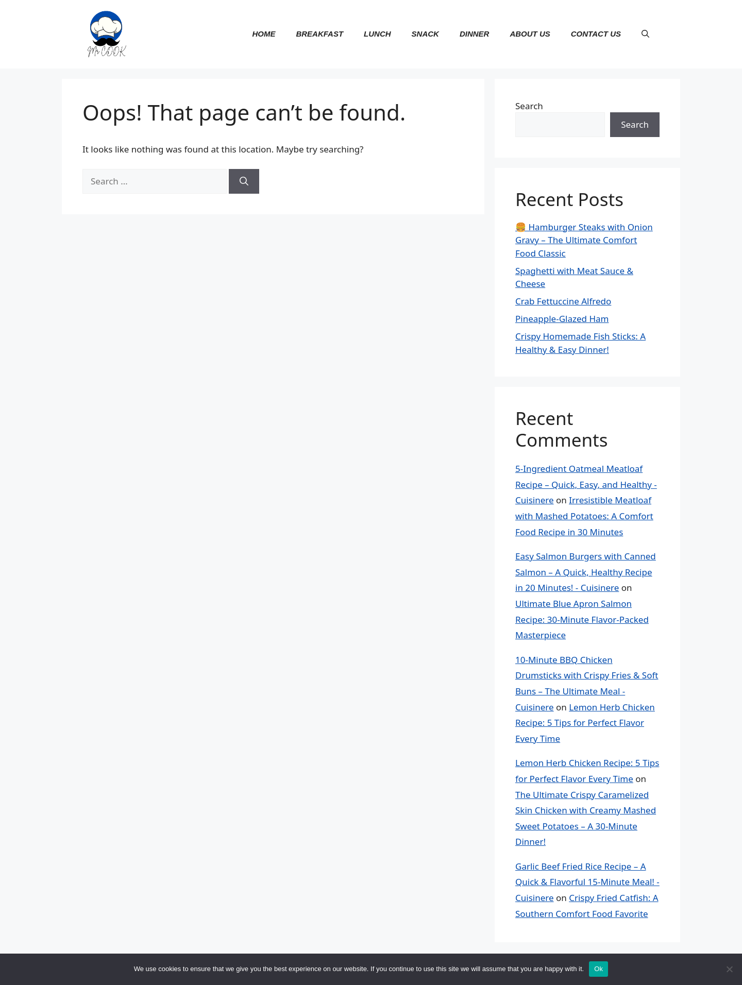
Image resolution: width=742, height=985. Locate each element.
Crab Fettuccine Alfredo (563, 301)
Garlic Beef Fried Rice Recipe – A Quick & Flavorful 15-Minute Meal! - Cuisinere (587, 882)
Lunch (377, 33)
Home (263, 33)
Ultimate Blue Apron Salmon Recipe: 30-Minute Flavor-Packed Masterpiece (582, 619)
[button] (645, 34)
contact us (596, 33)
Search (529, 106)
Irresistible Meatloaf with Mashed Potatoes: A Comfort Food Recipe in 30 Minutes (584, 515)
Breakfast (319, 33)
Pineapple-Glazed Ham (562, 319)
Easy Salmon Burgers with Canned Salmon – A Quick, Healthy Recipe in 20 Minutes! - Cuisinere (585, 571)
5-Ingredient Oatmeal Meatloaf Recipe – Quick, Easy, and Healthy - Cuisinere (586, 484)
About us (530, 33)
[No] (729, 969)
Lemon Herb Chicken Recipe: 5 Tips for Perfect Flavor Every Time (585, 722)
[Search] (244, 181)
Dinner (475, 33)
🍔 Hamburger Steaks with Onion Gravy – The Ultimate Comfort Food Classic (584, 240)
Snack (425, 33)
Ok (598, 969)
